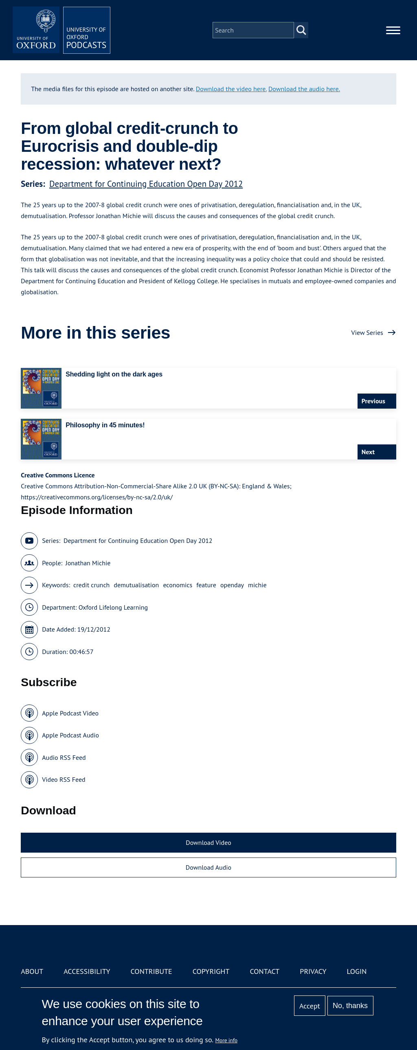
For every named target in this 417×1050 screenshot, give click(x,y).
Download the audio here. (304, 89)
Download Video (208, 842)
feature (206, 585)
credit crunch (91, 585)
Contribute (151, 971)
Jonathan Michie (88, 563)
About (32, 971)
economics (177, 585)
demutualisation (136, 585)
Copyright (211, 971)
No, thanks (350, 1006)
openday (232, 585)
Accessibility (87, 971)
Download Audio (208, 867)
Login (357, 971)
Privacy (313, 971)
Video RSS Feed (64, 779)
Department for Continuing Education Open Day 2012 (146, 183)
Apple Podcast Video (70, 713)
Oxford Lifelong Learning (113, 607)
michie (257, 585)
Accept (309, 1006)
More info (226, 1040)
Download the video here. (231, 89)
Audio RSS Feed (64, 757)
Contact (264, 971)
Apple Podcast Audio (70, 735)
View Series (367, 332)
